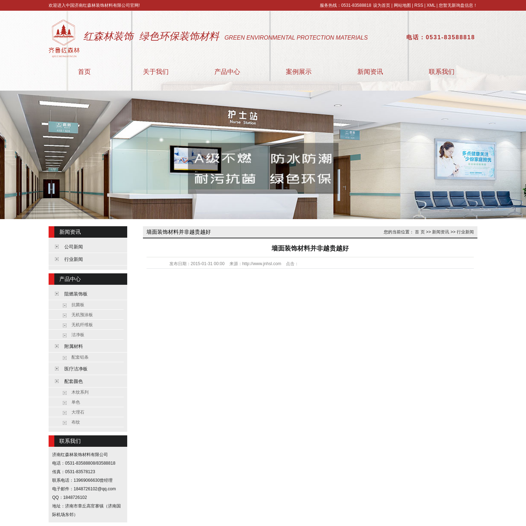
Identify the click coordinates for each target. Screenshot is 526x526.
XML (431, 5)
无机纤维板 (82, 324)
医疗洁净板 (76, 368)
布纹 (75, 422)
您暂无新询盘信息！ (458, 5)
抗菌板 (77, 304)
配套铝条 (80, 357)
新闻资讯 (370, 71)
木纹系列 (80, 392)
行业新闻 (73, 259)
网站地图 (402, 5)
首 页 (420, 231)
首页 (84, 71)
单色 (75, 402)
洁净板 (77, 334)
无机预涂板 (82, 314)
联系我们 (442, 71)
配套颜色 (73, 381)
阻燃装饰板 (76, 294)
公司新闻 (73, 246)
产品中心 (227, 71)
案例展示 (299, 71)
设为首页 (381, 5)
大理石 (77, 412)
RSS (418, 5)
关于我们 (156, 71)
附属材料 (73, 346)
